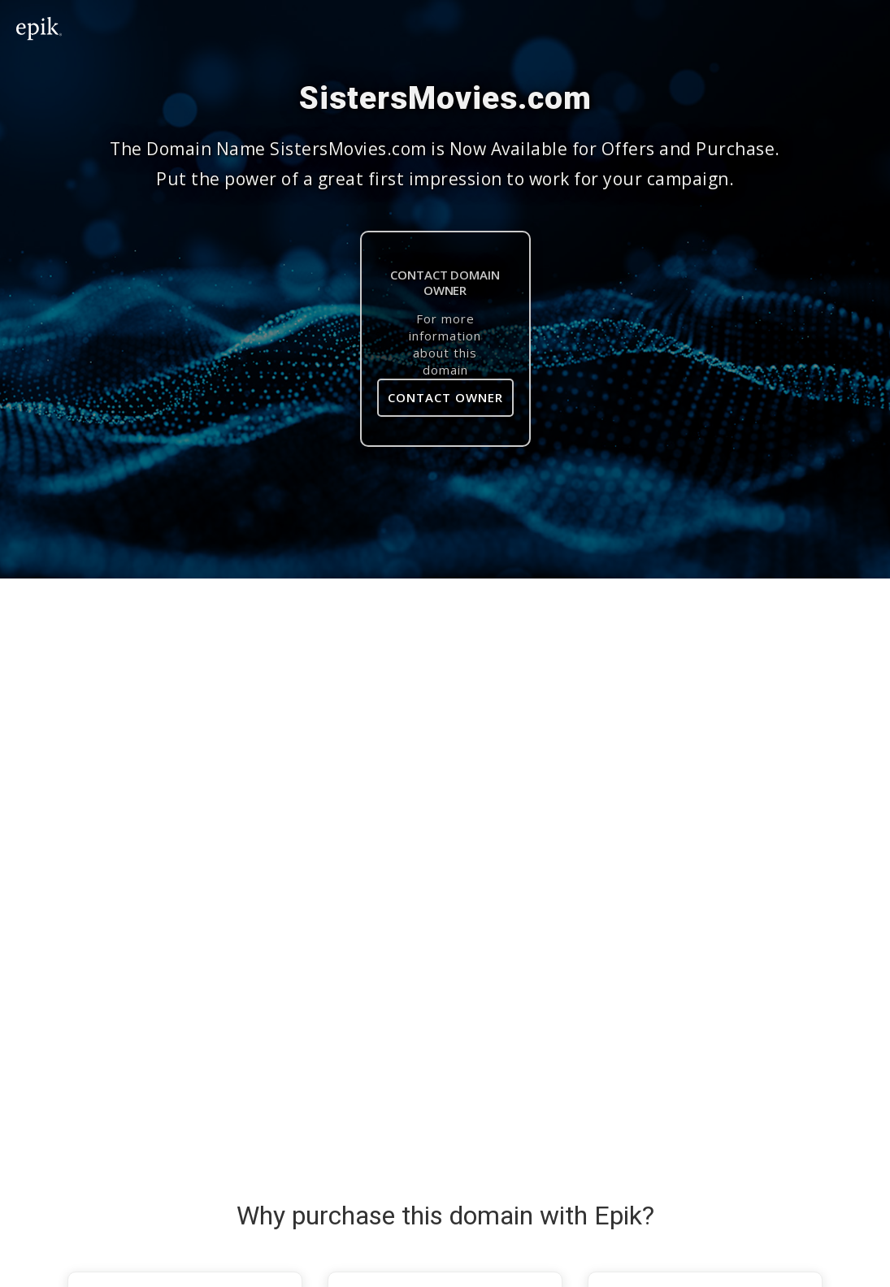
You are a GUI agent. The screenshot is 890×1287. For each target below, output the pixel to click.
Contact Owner (445, 397)
